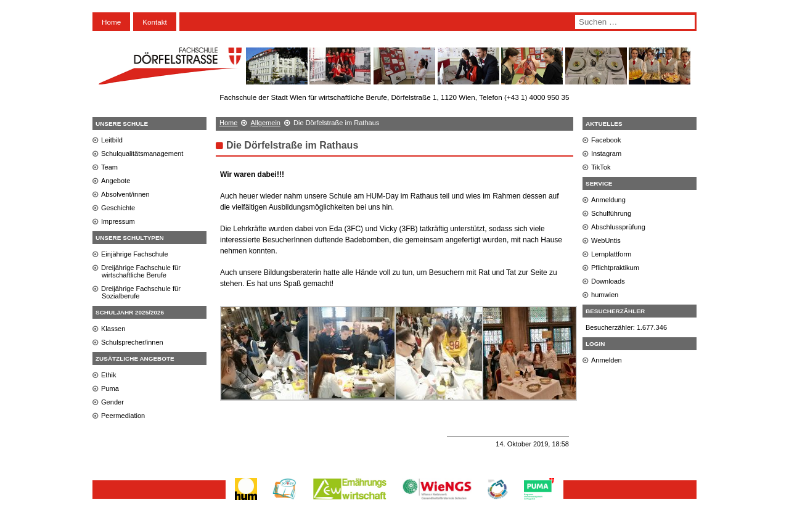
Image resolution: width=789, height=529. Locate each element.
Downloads (608, 281)
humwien (604, 294)
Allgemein (265, 122)
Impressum (118, 221)
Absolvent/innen (125, 194)
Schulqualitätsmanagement (142, 153)
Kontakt (154, 22)
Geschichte (118, 207)
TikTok (601, 167)
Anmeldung (608, 199)
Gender (112, 402)
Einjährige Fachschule (134, 254)
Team (109, 167)
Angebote (115, 180)
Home (111, 22)
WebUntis (606, 240)
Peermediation (123, 415)
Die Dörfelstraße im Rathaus (292, 145)
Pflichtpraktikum (615, 267)
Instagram (606, 153)
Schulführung (611, 213)
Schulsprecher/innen (132, 342)
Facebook (606, 140)
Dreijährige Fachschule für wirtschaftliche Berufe (141, 271)
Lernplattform (611, 254)
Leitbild (112, 140)
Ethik (109, 375)
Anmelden (606, 360)
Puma (110, 388)
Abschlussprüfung (618, 227)
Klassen (113, 328)
